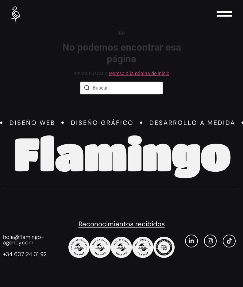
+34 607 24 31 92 (25, 254)
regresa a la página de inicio (139, 73)
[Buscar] (87, 88)
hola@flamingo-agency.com (23, 239)
